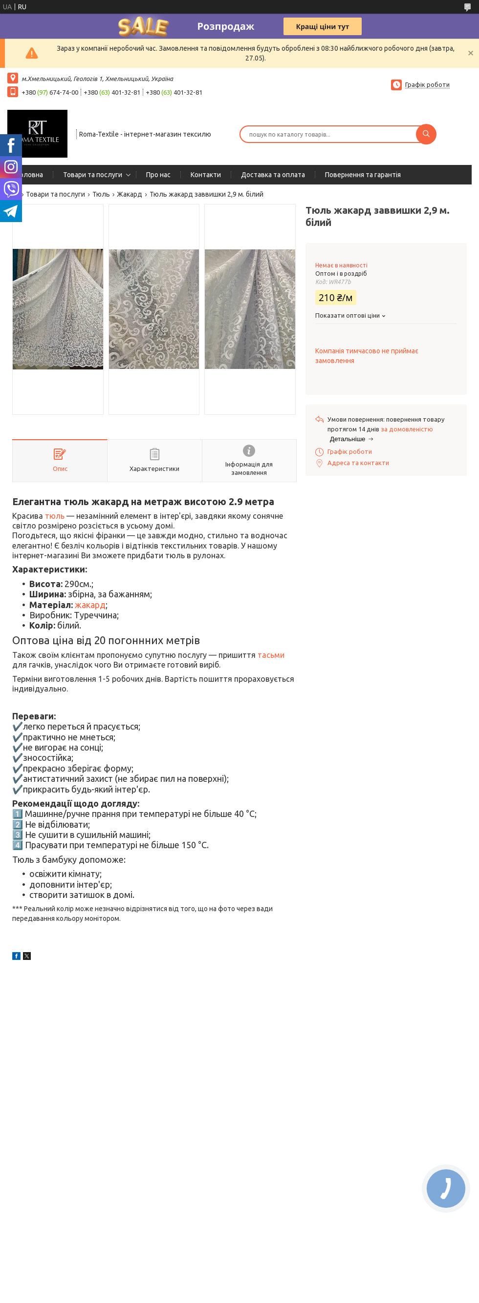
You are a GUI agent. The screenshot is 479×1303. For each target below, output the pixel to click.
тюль (55, 515)
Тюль (101, 194)
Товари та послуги (92, 174)
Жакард (129, 194)
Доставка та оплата (273, 174)
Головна (30, 174)
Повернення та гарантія (363, 174)
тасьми (271, 655)
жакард (90, 605)
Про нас (158, 174)
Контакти (206, 174)
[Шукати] (426, 134)
